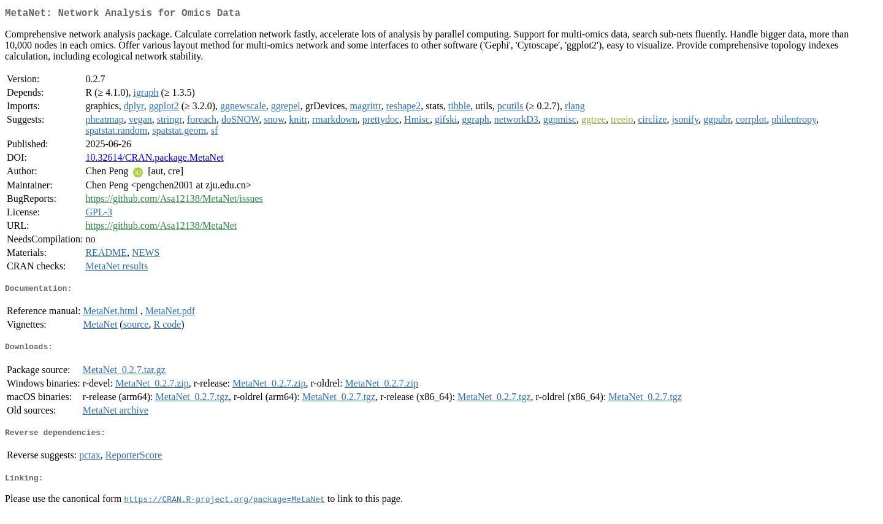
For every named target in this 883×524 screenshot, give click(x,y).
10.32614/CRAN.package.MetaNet (154, 160)
